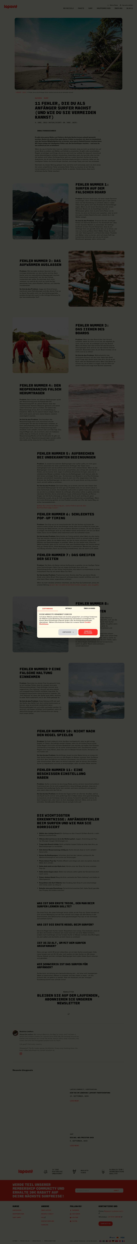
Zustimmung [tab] (47, 608)
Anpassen (68, 632)
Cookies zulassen (88, 632)
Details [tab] (68, 608)
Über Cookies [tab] (89, 608)
